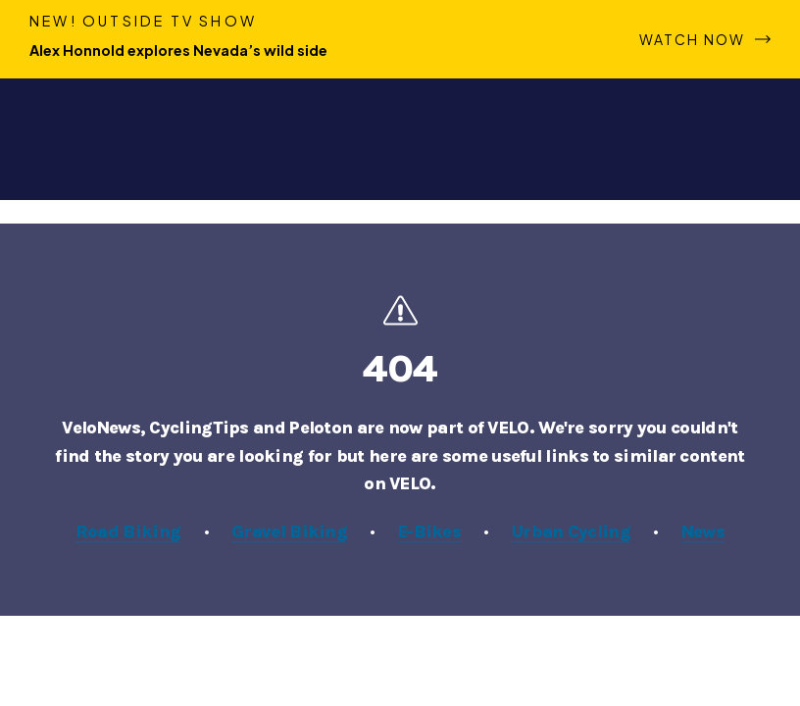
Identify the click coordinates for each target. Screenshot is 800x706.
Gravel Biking (289, 531)
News (703, 531)
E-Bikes (429, 531)
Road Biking (127, 531)
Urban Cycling (571, 531)
